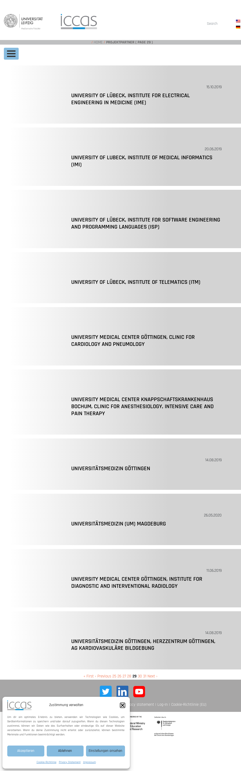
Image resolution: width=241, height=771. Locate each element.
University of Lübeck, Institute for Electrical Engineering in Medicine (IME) (130, 99)
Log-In (162, 704)
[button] (122, 705)
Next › (152, 676)
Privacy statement (139, 704)
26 (119, 676)
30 (140, 676)
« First (89, 676)
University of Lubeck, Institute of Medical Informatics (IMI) (141, 161)
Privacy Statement (70, 762)
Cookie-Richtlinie (46, 762)
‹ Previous (103, 676)
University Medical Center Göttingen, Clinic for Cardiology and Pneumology (133, 341)
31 (144, 676)
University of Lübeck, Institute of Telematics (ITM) (135, 282)
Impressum (89, 762)
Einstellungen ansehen (105, 750)
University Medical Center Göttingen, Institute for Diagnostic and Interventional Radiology (136, 582)
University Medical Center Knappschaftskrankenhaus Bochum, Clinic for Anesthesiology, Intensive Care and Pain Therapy (142, 406)
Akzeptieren (25, 750)
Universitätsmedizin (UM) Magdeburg (118, 523)
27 (124, 676)
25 (114, 676)
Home (98, 42)
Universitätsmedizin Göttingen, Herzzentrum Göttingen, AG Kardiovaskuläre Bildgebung (143, 645)
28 (129, 676)
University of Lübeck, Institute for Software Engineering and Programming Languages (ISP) (145, 223)
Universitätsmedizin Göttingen (110, 468)
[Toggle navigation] (11, 54)
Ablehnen (65, 750)
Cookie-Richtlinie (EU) (188, 704)
